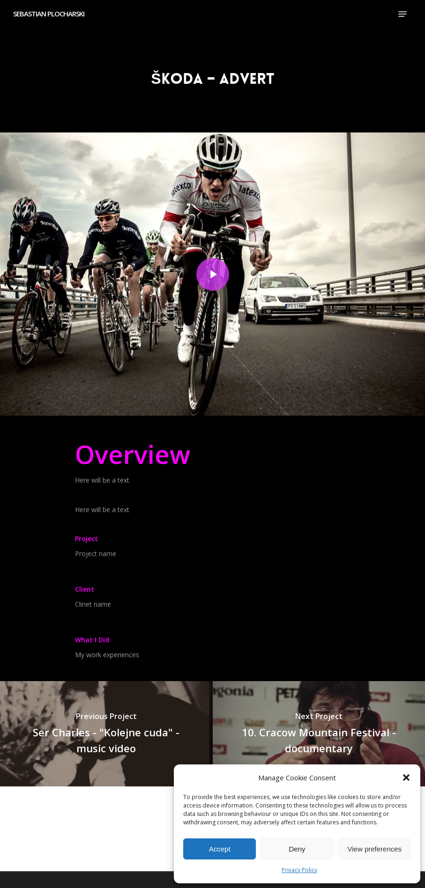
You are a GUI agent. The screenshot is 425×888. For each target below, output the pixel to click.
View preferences (375, 849)
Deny (297, 849)
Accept (220, 849)
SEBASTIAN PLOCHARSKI (48, 13)
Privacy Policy (299, 870)
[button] (406, 777)
